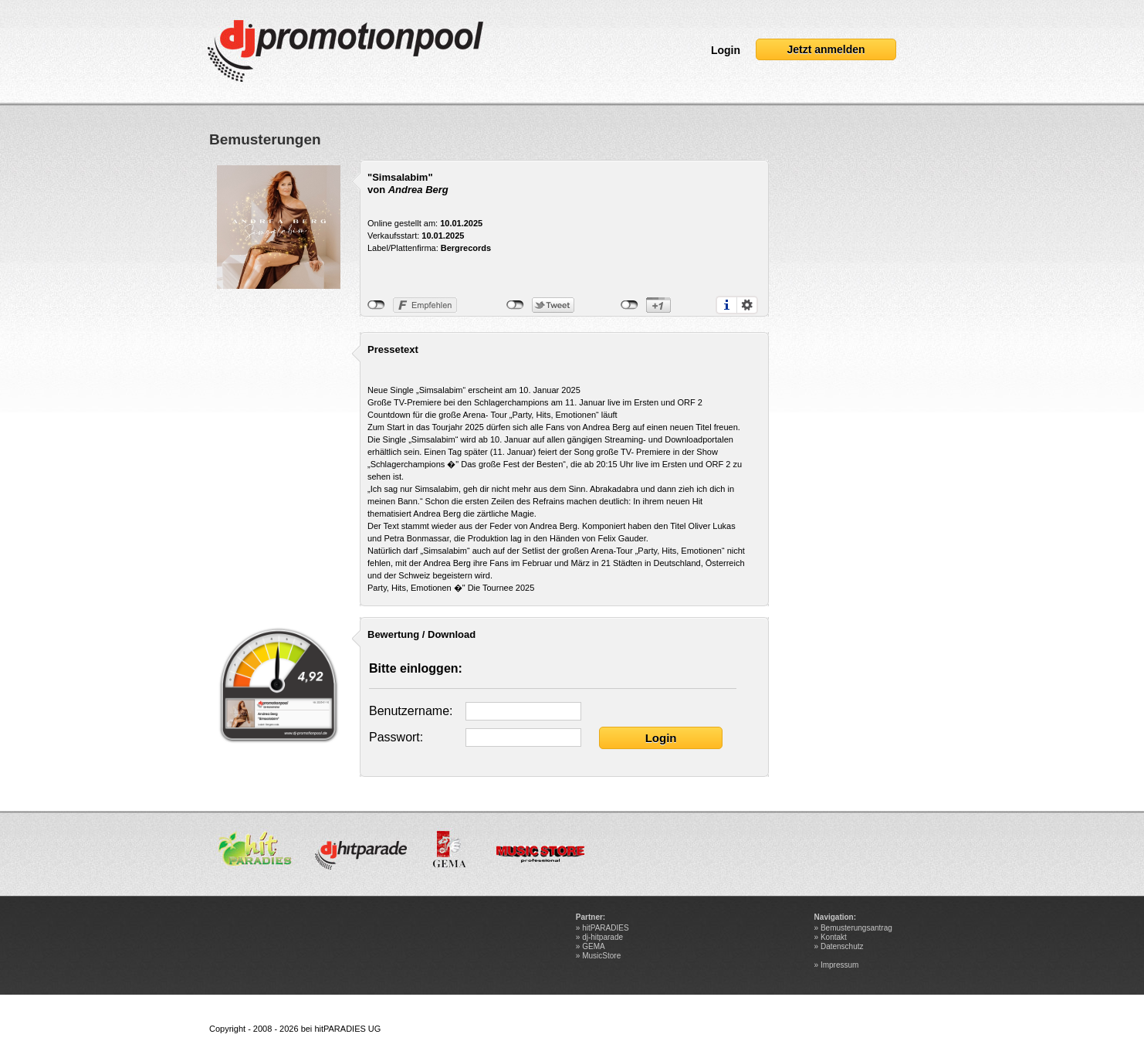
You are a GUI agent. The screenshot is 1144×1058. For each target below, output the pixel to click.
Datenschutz (842, 946)
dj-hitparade (602, 937)
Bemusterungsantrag (856, 928)
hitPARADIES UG (347, 1028)
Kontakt (834, 937)
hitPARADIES (605, 928)
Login (725, 50)
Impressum (839, 965)
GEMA (593, 946)
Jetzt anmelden (826, 49)
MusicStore (601, 955)
